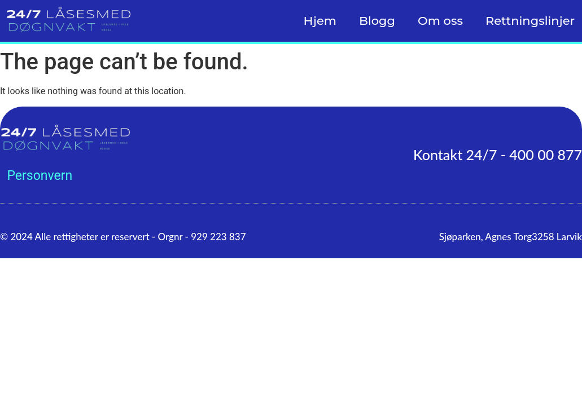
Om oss (440, 21)
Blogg (377, 21)
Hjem (320, 21)
